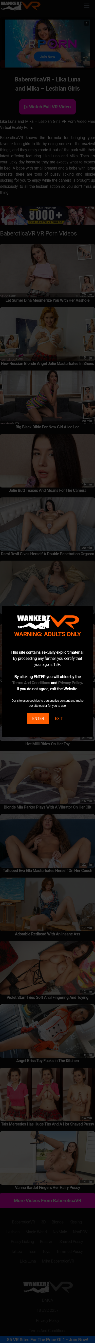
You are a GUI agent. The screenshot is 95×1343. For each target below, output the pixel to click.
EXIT (59, 718)
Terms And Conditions (31, 682)
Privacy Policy (70, 682)
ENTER (38, 718)
